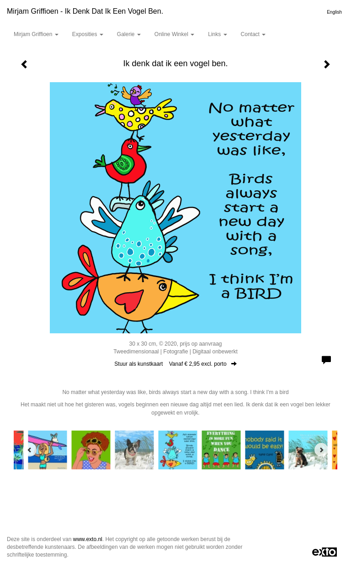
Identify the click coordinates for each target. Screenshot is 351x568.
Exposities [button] (87, 34)
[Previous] (30, 450)
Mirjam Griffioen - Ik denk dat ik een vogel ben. (85, 11)
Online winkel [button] (174, 34)
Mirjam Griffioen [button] (36, 34)
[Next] (321, 450)
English (334, 12)
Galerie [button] (129, 34)
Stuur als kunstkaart (175, 364)
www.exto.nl (87, 539)
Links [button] (217, 34)
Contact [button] (253, 34)
